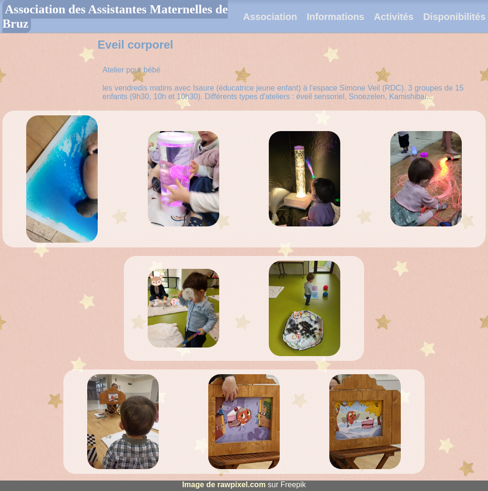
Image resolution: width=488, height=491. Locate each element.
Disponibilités (454, 16)
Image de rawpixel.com (223, 485)
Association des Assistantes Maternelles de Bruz (115, 16)
